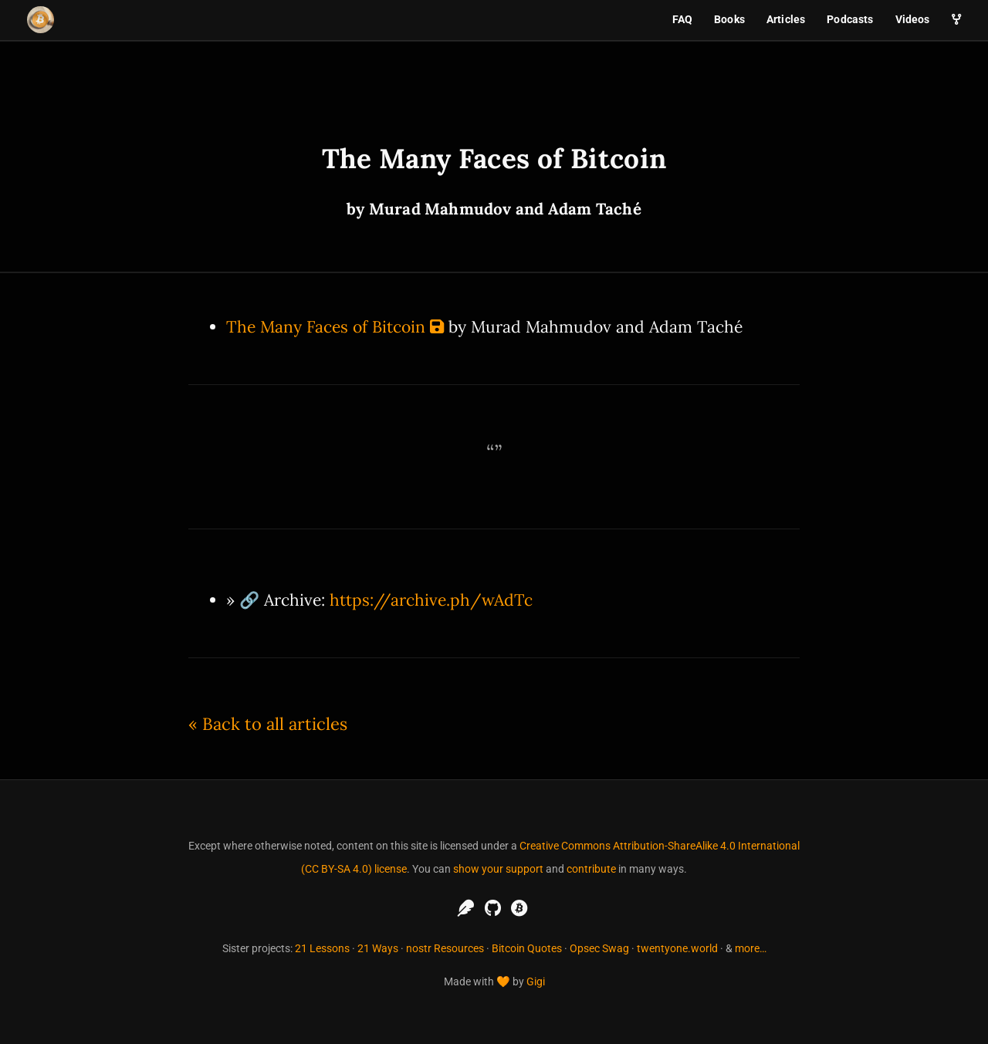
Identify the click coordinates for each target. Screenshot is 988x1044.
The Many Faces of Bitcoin (325, 326)
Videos (912, 19)
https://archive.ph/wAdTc (431, 600)
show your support (498, 869)
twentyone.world (677, 948)
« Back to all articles (267, 724)
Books (729, 19)
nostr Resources (445, 948)
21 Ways (377, 948)
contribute (591, 869)
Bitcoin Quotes (527, 948)
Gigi (535, 981)
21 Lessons (322, 948)
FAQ (682, 19)
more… (750, 948)
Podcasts (850, 19)
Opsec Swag (599, 948)
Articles (785, 19)
